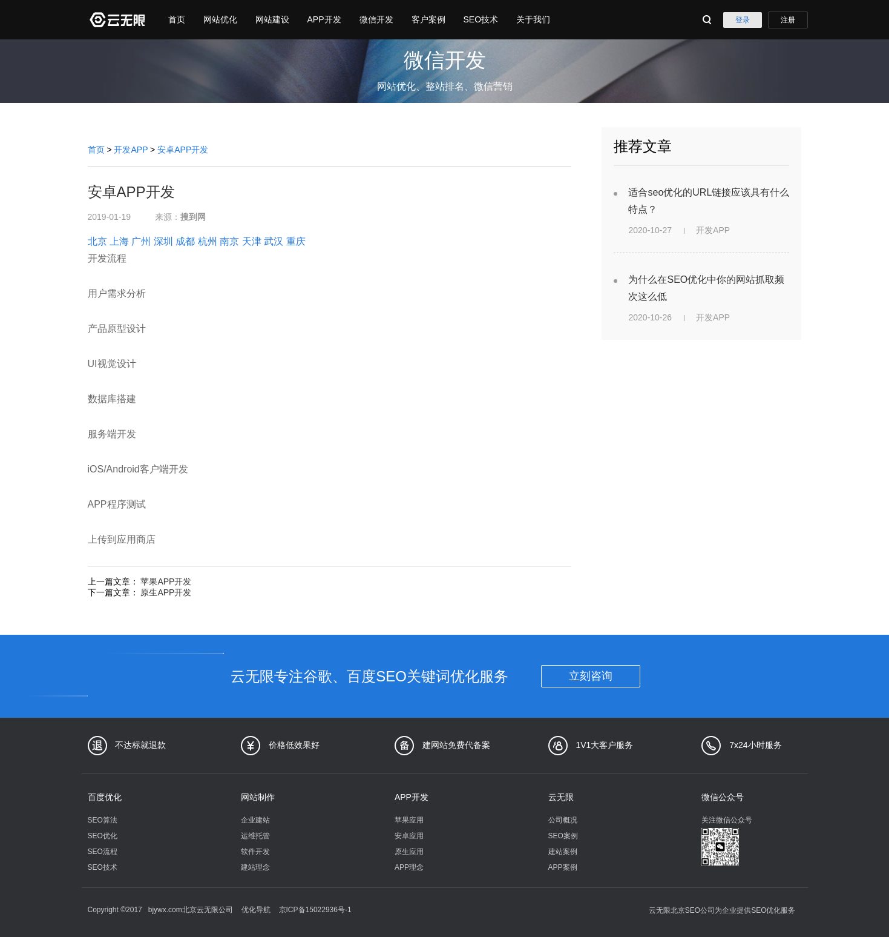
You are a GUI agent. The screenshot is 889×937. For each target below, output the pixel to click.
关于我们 (533, 19)
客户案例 (428, 19)
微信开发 (376, 19)
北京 (97, 241)
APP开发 (324, 19)
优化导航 (256, 910)
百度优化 (105, 797)
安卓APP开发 (182, 149)
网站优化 (220, 19)
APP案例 (562, 867)
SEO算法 (102, 820)
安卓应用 (409, 836)
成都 (185, 241)
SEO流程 (102, 851)
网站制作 (258, 797)
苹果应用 (409, 820)
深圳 (163, 241)
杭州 (207, 241)
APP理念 (409, 867)
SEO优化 (102, 836)
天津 (251, 241)
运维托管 (255, 836)
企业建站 (255, 820)
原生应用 (409, 851)
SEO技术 (481, 19)
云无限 (561, 797)
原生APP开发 (165, 592)
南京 (229, 241)
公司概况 (562, 820)
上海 (119, 241)
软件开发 (255, 851)
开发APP (131, 149)
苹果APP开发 (165, 581)
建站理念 (255, 867)
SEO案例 (563, 836)
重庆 (296, 241)
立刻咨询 (590, 676)
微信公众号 (722, 797)
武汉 (273, 241)
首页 (176, 19)
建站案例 (562, 851)
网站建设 (272, 19)
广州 (141, 241)
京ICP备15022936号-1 (315, 910)
